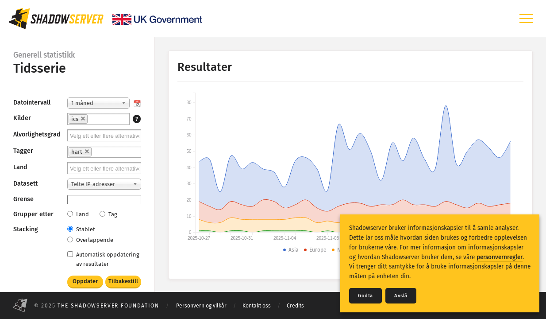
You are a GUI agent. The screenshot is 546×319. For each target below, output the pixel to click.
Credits (295, 306)
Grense (23, 199)
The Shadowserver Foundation (108, 306)
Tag (108, 214)
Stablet (81, 229)
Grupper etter (33, 214)
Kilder (22, 118)
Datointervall (31, 102)
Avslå (401, 296)
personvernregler (500, 257)
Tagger (23, 151)
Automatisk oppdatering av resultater (103, 259)
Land (20, 167)
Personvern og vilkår (201, 306)
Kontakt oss (256, 306)
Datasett (25, 183)
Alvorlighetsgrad (37, 134)
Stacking (25, 229)
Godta (365, 296)
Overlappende (90, 240)
